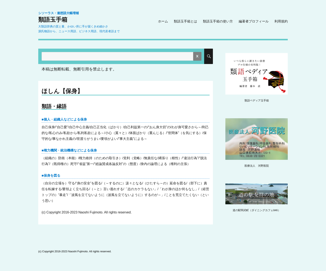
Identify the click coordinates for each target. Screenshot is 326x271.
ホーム (163, 21)
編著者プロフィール (254, 21)
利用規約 (281, 21)
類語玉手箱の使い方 (218, 21)
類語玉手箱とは (185, 21)
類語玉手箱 (52, 19)
